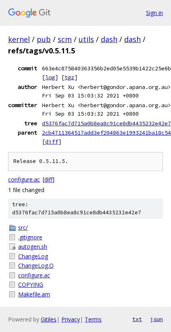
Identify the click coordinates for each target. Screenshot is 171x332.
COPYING (30, 284)
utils (86, 39)
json (156, 319)
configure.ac (24, 179)
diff (51, 141)
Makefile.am (34, 294)
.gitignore (30, 237)
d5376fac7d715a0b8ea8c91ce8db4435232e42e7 (106, 123)
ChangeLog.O (36, 265)
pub (44, 39)
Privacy (70, 319)
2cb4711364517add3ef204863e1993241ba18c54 (106, 132)
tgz (69, 77)
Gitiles (48, 319)
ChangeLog (33, 256)
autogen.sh (32, 246)
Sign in (154, 13)
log (50, 77)
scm (65, 39)
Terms (93, 319)
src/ (23, 227)
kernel (19, 39)
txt (137, 319)
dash (109, 39)
